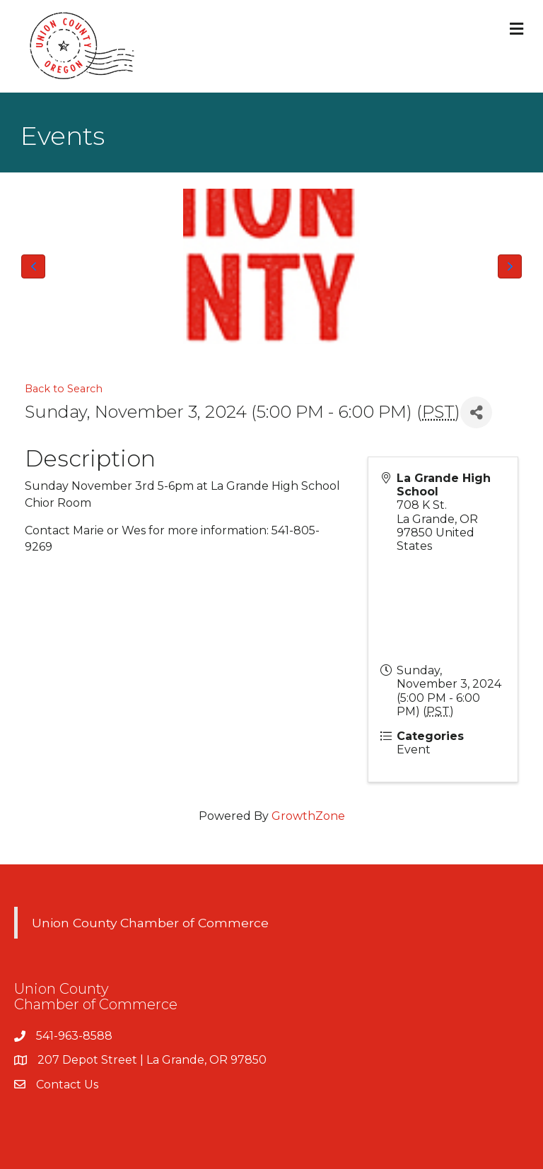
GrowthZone (308, 816)
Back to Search (64, 388)
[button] (33, 266)
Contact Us (67, 1084)
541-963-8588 (74, 1035)
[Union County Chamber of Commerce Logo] (271, 266)
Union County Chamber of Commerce (150, 922)
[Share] (476, 412)
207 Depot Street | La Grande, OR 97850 (152, 1060)
